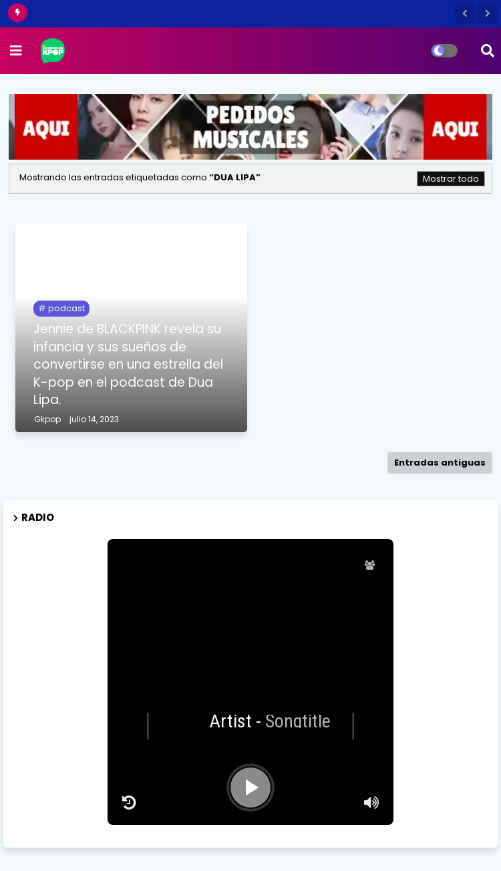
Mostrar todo (451, 178)
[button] (465, 13)
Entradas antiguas (440, 462)
